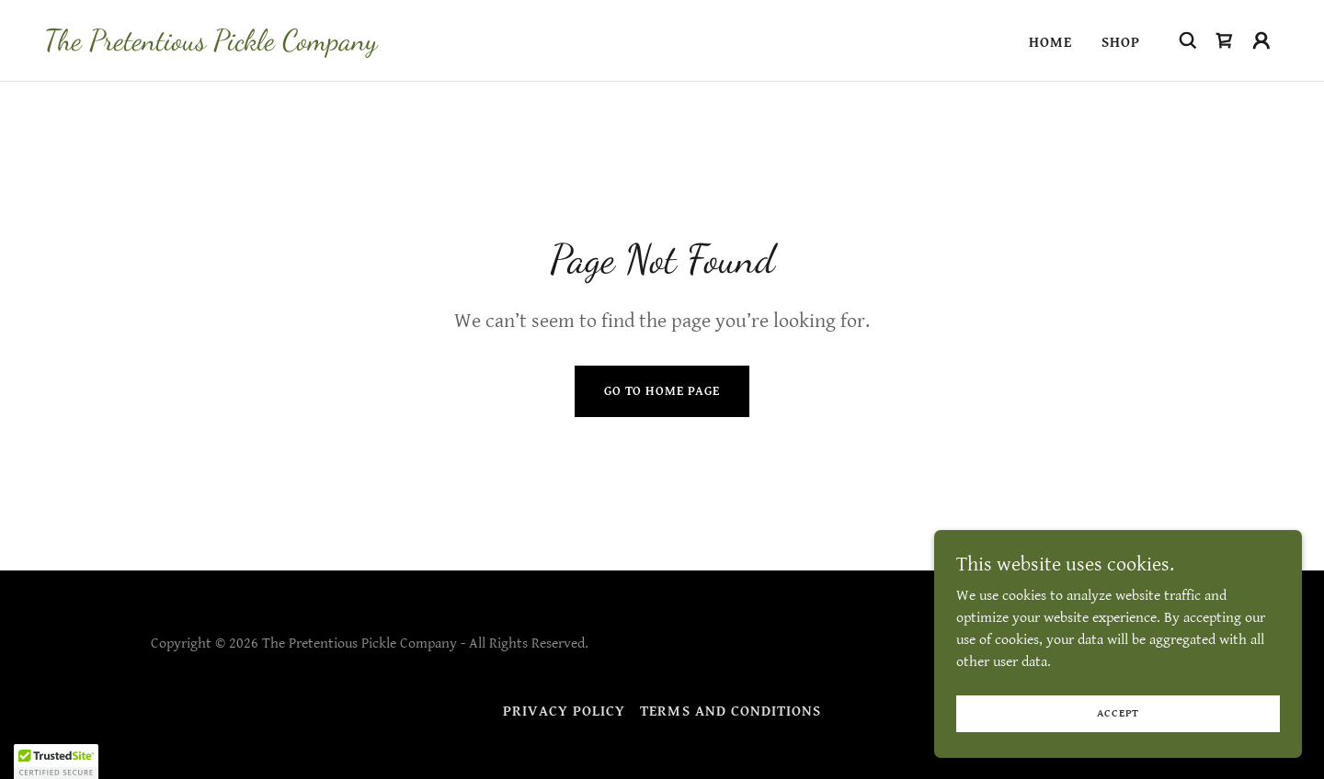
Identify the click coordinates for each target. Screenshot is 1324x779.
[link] (210, 45)
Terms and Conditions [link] (730, 711)
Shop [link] (1120, 42)
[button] (1261, 40)
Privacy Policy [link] (564, 711)
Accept (1118, 713)
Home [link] (1050, 42)
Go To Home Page (662, 391)
